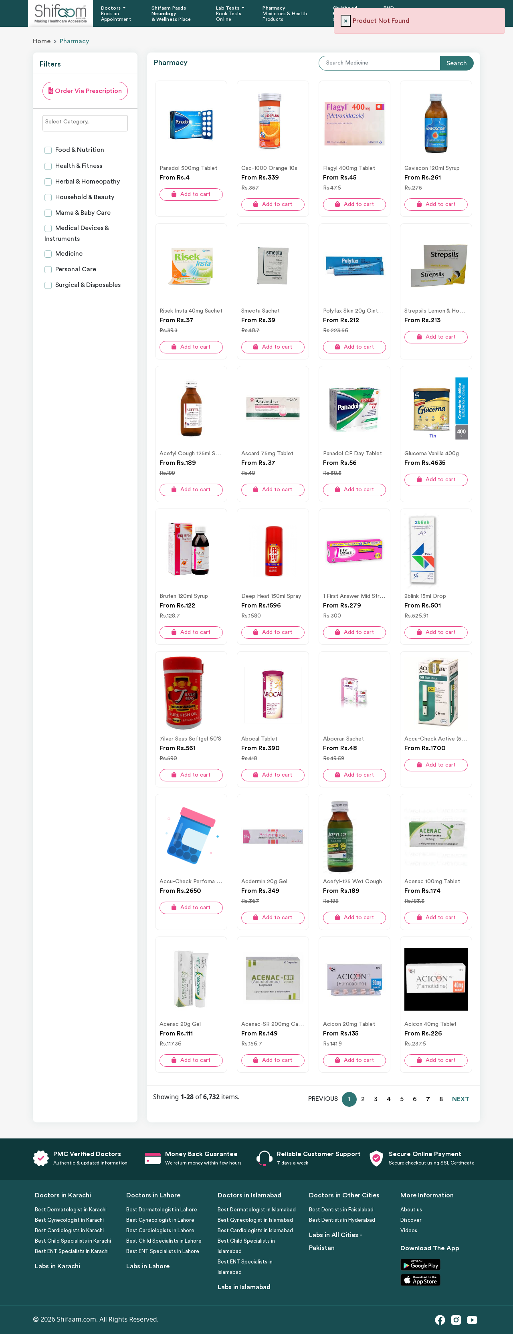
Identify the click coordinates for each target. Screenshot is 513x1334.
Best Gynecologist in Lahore (160, 1220)
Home (41, 41)
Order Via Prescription (85, 90)
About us (411, 1209)
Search (456, 63)
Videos (408, 1230)
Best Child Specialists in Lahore (164, 1240)
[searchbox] (85, 121)
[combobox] (85, 123)
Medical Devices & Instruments (76, 233)
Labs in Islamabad (244, 1287)
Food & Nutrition (79, 150)
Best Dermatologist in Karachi (71, 1209)
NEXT (460, 1099)
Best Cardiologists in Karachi (69, 1230)
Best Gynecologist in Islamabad (255, 1220)
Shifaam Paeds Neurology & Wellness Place (171, 14)
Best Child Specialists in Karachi (73, 1240)
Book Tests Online (228, 16)
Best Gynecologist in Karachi (69, 1220)
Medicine (68, 253)
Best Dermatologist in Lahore (161, 1209)
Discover (411, 1220)
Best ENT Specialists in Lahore (162, 1251)
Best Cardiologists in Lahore (160, 1230)
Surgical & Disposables (87, 285)
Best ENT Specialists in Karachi (72, 1251)
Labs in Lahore (148, 1266)
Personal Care (75, 269)
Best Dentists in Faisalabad (341, 1209)
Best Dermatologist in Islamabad (257, 1209)
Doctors (111, 8)
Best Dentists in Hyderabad (342, 1220)
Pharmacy (274, 8)
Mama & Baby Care (82, 213)
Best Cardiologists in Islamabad (255, 1230)
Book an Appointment (116, 16)
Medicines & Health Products (285, 16)
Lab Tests (228, 8)
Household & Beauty (84, 197)
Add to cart (191, 194)
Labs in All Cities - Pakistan (335, 1241)
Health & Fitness (78, 166)
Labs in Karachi (57, 1266)
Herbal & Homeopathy (87, 181)
